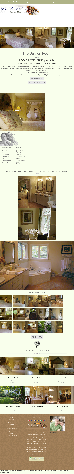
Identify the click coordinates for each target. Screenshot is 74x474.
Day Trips (51, 21)
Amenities (57, 21)
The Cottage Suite (37, 377)
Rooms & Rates (38, 21)
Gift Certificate (64, 21)
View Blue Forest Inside (61, 406)
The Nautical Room (61, 377)
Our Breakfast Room (37, 406)
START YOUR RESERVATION (37, 82)
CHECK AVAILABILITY (37, 78)
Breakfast (45, 21)
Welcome (30, 21)
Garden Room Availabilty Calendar (47, 86)
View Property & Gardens (12, 406)
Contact (71, 21)
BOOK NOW (37, 337)
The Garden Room (12, 377)
